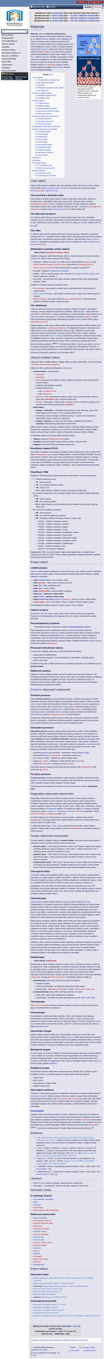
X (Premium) (7, 65)
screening (89, 744)
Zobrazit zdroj (39, 7)
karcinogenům (36, 714)
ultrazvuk (79, 811)
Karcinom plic (38, 1237)
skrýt (50, 74)
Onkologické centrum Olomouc (45, 1313)
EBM (61, 1128)
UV (73, 274)
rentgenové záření (82, 274)
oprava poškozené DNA (73, 299)
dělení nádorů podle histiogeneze (47, 364)
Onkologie (37, 1205)
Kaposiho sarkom (40, 1231)
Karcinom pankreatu (41, 1234)
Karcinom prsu (38, 1240)
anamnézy (96, 344)
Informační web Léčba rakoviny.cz (46, 1292)
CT (55, 811)
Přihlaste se (82, 2)
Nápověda (18, 79)
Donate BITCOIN (9, 59)
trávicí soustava (62, 188)
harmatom (50, 399)
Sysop (35, 1353)
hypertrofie (40, 375)
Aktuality (5, 47)
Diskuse (97, 7)
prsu (36, 244)
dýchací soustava (48, 188)
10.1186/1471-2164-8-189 (50, 1156)
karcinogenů (64, 271)
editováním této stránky (39, 1350)
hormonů (69, 1037)
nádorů (92, 641)
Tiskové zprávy (8, 44)
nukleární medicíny (38, 814)
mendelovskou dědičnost (56, 328)
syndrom (47, 630)
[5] (93, 1127)
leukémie (45, 57)
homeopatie (62, 1114)
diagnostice (52, 643)
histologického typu (56, 439)
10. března (54, 21)
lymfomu (88, 262)
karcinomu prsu (58, 209)
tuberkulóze (43, 1026)
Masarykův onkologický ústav (44, 1307)
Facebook (6, 68)
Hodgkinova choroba (41, 1229)
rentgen (50, 811)
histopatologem (76, 828)
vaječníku (34, 317)
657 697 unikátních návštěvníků (85, 21)
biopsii (66, 817)
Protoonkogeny (39, 288)
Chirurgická (35, 875)
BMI (47, 217)
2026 (61, 15)
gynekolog (44, 770)
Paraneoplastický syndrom (80, 627)
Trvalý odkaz (74, 1350)
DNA (43, 237)
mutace (33, 259)
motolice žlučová (61, 264)
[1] (37, 225)
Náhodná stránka (21, 77)
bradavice (47, 52)
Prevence (36, 689)
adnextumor (47, 394)
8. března (54, 15)
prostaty (43, 244)
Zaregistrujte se (96, 2)
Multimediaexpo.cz (15, 17)
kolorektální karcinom (39, 322)
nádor (45, 613)
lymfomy (66, 599)
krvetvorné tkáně (46, 599)
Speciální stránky (8, 79)
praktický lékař (86, 767)
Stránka (88, 7)
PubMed (85, 1120)
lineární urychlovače (58, 977)
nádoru (33, 704)
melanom (84, 223)
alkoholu (78, 709)
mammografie (55, 755)
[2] (87, 267)
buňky (88, 902)
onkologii (42, 780)
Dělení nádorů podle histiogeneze (46, 1210)
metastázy (51, 65)
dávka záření (57, 989)
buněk (58, 39)
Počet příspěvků (9, 71)
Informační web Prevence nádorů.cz (47, 1289)
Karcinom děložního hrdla (43, 1223)
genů (33, 314)
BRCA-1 (38, 314)
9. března (54, 18)
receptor (95, 1061)
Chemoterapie (36, 902)
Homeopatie (37, 1111)
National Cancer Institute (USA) (53, 1297)
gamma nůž (79, 989)
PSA (44, 764)
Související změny (88, 1347)
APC (56, 317)
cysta (38, 380)
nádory (69, 54)
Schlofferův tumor (49, 391)
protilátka (52, 1063)
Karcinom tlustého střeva (42, 1243)
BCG (71, 1024)
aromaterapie (77, 1099)
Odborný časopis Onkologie (43, 1294)
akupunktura (62, 1099)
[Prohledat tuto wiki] (13, 31)
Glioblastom (37, 1226)
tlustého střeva (94, 242)
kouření (60, 709)
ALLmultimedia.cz (9, 41)
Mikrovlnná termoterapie (40, 1005)
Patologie (65, 1340)
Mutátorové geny (39, 299)
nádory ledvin (39, 602)
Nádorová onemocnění (79, 1340)
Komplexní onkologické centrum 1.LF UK (48, 1305)
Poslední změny (8, 50)
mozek (53, 826)
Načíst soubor (9, 74)
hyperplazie (40, 377)
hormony (34, 191)
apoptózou (44, 49)
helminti (36, 264)
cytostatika (49, 1199)
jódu (76, 998)
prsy (55, 191)
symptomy (71, 630)
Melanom (36, 1254)
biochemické (51, 809)
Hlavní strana (7, 35)
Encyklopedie (7, 38)
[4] (74, 352)
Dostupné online (88, 1153)
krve (32, 57)
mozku (60, 67)
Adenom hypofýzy (40, 1218)
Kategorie (35, 1340)
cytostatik (66, 902)
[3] (89, 267)
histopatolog (35, 820)
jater (40, 594)
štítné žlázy (91, 998)
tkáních (85, 185)
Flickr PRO (6, 62)
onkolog (65, 786)
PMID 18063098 (58, 1164)
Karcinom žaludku (40, 1245)
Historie (52, 7)
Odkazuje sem (90, 1350)
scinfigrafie (51, 814)
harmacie (39, 397)
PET (64, 814)
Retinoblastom (38, 1264)
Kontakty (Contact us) (11, 53)
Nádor (33, 571)
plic (32, 244)
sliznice (77, 319)
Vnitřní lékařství (55, 1340)
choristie (39, 402)
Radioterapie (51, 961)
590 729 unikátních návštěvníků (84, 18)
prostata (41, 191)
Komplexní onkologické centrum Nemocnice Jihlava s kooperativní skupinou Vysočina (65, 1316)
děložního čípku (83, 753)
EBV (58, 262)
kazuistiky (94, 1125)
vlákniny (58, 712)
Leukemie (37, 1248)
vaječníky (49, 191)
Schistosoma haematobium (43, 268)
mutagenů (53, 271)
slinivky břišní (44, 591)
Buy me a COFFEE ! (10, 56)
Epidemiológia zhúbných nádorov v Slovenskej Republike (64, 1286)
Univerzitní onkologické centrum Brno (47, 1310)
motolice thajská (46, 264)
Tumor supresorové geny (42, 294)
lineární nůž (89, 989)
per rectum (44, 761)
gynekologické (47, 753)
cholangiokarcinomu (85, 264)
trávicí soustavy (56, 336)
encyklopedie (57, 13)
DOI (37, 1156)
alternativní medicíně (39, 1096)
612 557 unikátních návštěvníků (84, 15)
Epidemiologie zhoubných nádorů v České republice (53, 1283)
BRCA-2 (49, 314)
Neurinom (37, 1262)
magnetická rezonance (66, 811)
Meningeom (37, 1256)
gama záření (95, 274)
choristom (69, 405)
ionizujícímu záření (57, 714)
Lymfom (36, 1251)
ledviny (60, 826)
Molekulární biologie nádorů (57, 252)
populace (45, 39)
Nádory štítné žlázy (40, 1259)
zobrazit (76, 1326)
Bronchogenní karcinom (42, 1221)
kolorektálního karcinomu (40, 204)
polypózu (88, 317)
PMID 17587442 (68, 1156)
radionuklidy (35, 977)
